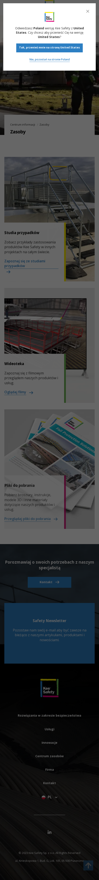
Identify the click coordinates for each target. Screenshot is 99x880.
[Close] (88, 11)
